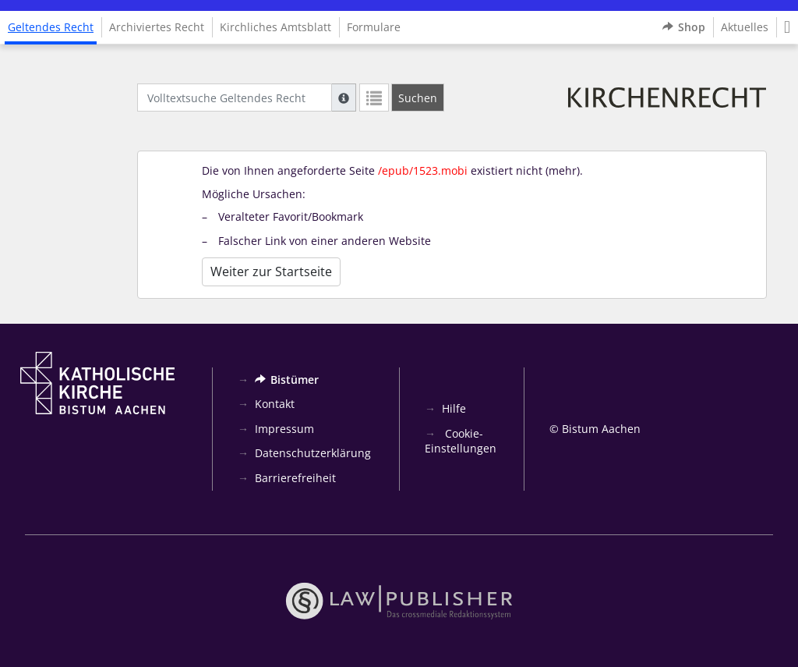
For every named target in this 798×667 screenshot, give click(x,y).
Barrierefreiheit (295, 477)
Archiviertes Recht (156, 27)
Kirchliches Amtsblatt (275, 27)
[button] (787, 27)
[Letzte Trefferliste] (374, 97)
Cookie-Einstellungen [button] (460, 441)
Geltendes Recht (51, 27)
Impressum (284, 428)
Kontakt (275, 403)
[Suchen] (417, 97)
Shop (683, 27)
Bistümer (287, 379)
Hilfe (454, 408)
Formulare (374, 27)
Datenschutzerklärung (313, 452)
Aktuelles (744, 27)
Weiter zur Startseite (271, 271)
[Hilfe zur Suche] (343, 97)
